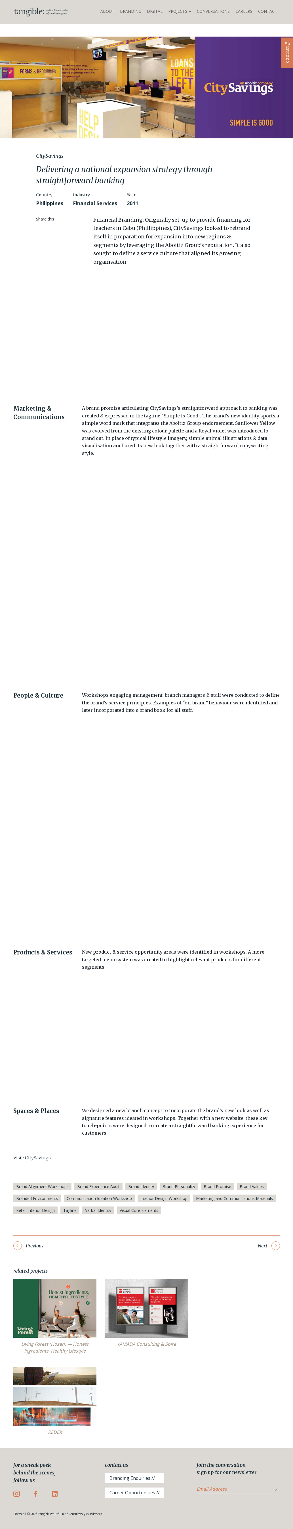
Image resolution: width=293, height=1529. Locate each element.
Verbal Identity (98, 1210)
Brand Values (252, 1186)
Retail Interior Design (35, 1210)
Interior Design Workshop (163, 1198)
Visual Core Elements (139, 1210)
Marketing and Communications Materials (234, 1198)
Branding (130, 11)
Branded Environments (37, 1198)
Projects (179, 11)
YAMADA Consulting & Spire (146, 1344)
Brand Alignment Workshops (42, 1186)
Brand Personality (179, 1186)
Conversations (213, 11)
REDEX (55, 1432)
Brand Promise (217, 1186)
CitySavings (38, 1157)
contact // (287, 52)
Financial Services (95, 203)
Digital (155, 11)
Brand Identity (141, 1186)
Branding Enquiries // (132, 1478)
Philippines (49, 203)
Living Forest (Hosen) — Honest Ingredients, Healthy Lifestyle (54, 1347)
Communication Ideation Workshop (99, 1198)
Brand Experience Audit (98, 1186)
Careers (243, 11)
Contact (267, 11)
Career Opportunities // (134, 1493)
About (107, 11)
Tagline (70, 1210)
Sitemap (18, 1514)
